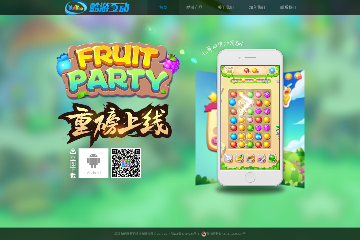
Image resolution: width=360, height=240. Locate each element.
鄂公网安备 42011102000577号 (223, 234)
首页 (163, 7)
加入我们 (257, 7)
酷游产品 (194, 7)
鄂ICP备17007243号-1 (185, 234)
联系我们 (288, 7)
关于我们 (226, 7)
